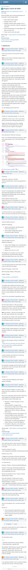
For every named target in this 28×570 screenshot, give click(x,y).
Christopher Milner (6, 50)
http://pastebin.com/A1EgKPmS (10, 277)
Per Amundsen (5, 113)
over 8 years (18, 386)
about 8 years (15, 490)
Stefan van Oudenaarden (12, 11)
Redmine (10, 569)
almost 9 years (15, 337)
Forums (3, 6)
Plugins (7, 6)
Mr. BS (3, 131)
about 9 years (15, 50)
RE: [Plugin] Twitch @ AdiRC (11, 48)
